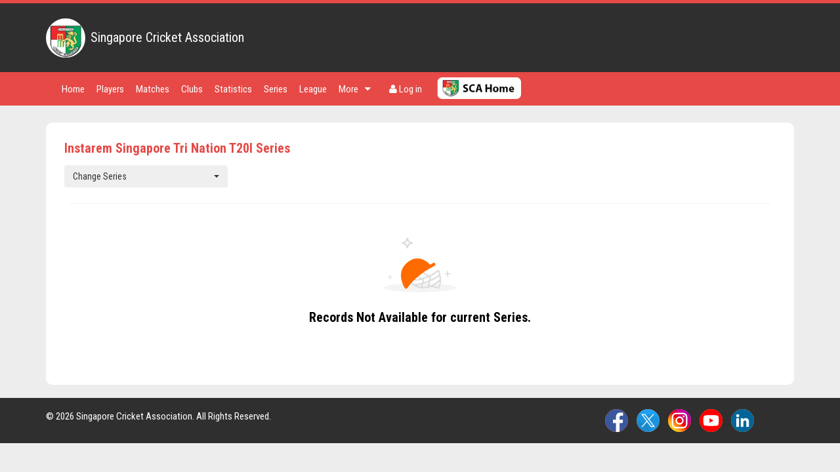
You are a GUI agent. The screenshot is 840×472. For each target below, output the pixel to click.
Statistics (233, 89)
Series (275, 89)
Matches (152, 89)
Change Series (146, 176)
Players (110, 89)
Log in (405, 89)
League (313, 89)
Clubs (192, 89)
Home (73, 89)
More (355, 89)
